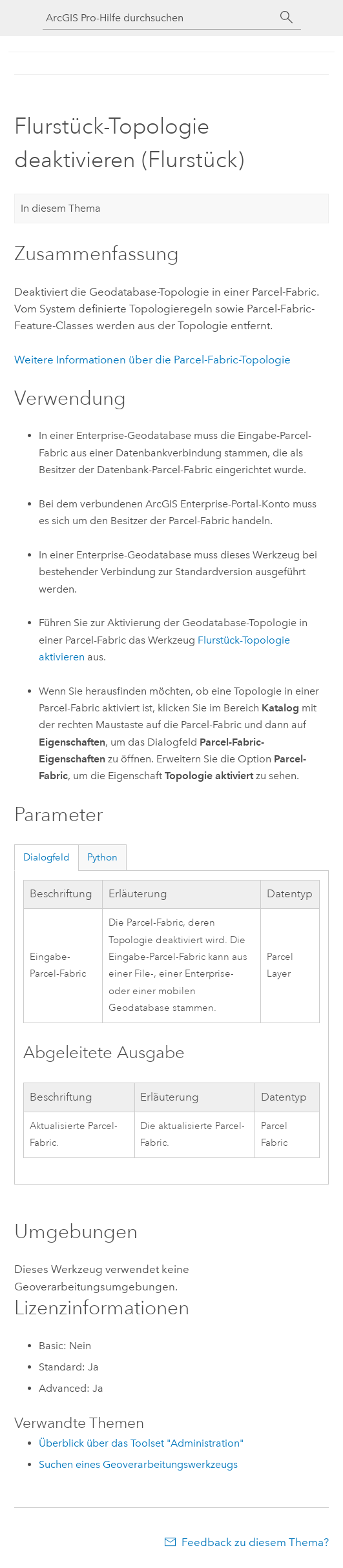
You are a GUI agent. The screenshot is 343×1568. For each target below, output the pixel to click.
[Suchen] (286, 17)
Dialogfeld (46, 857)
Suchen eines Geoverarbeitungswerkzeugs (138, 1464)
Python (102, 857)
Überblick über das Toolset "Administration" (141, 1443)
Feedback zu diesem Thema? (255, 1542)
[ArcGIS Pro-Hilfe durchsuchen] (159, 17)
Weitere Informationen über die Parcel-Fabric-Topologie (152, 359)
